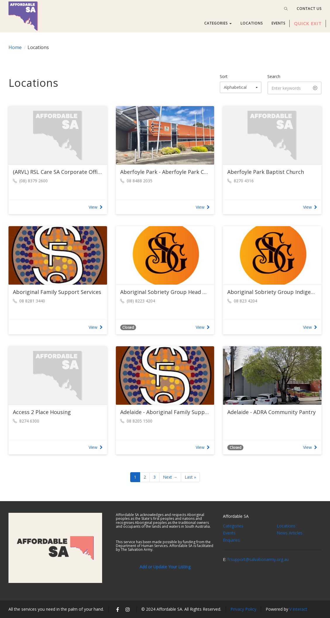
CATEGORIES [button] (218, 23)
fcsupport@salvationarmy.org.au (258, 559)
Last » (190, 477)
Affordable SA (236, 516)
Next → (170, 477)
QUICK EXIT (308, 23)
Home (15, 47)
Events (229, 533)
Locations (286, 526)
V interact (298, 609)
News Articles (289, 533)
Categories (233, 526)
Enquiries (231, 540)
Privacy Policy (243, 609)
